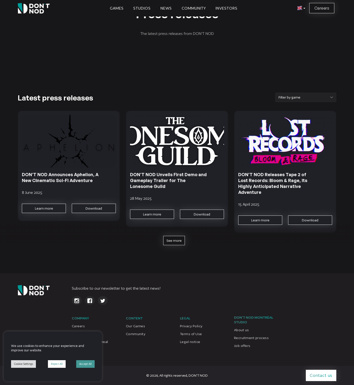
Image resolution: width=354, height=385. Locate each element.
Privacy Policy (191, 326)
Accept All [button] (85, 364)
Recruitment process (251, 338)
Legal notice (190, 342)
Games (117, 8)
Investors (226, 8)
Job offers (242, 346)
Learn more (44, 208)
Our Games (135, 326)
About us (241, 330)
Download (94, 208)
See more (174, 240)
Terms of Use (191, 334)
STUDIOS (141, 8)
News (166, 8)
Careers (321, 8)
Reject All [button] (57, 364)
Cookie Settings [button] (23, 364)
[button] (300, 8)
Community (194, 8)
